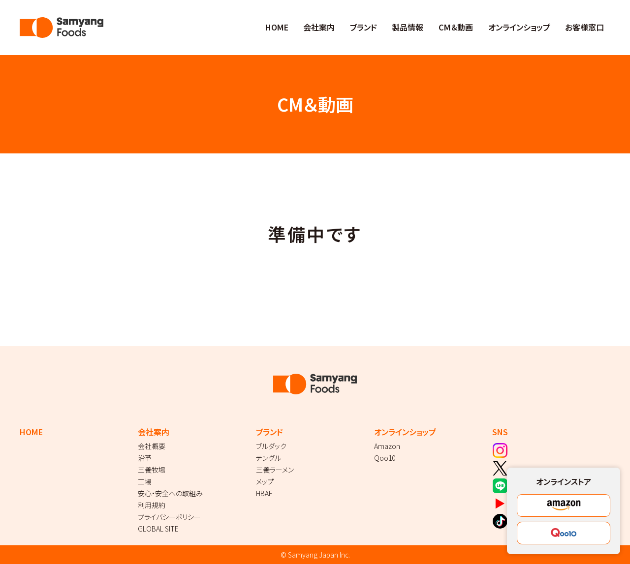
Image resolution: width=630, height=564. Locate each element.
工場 (145, 481)
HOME (276, 27)
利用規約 (151, 505)
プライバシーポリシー (169, 517)
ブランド (363, 27)
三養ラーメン (275, 470)
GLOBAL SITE (158, 529)
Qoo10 (384, 458)
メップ (265, 481)
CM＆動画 (456, 27)
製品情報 (407, 27)
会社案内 (319, 27)
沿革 (145, 458)
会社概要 (151, 446)
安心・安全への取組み (170, 493)
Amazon (387, 446)
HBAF (264, 493)
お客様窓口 (584, 27)
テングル (268, 458)
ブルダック (271, 446)
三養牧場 (151, 470)
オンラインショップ (519, 27)
